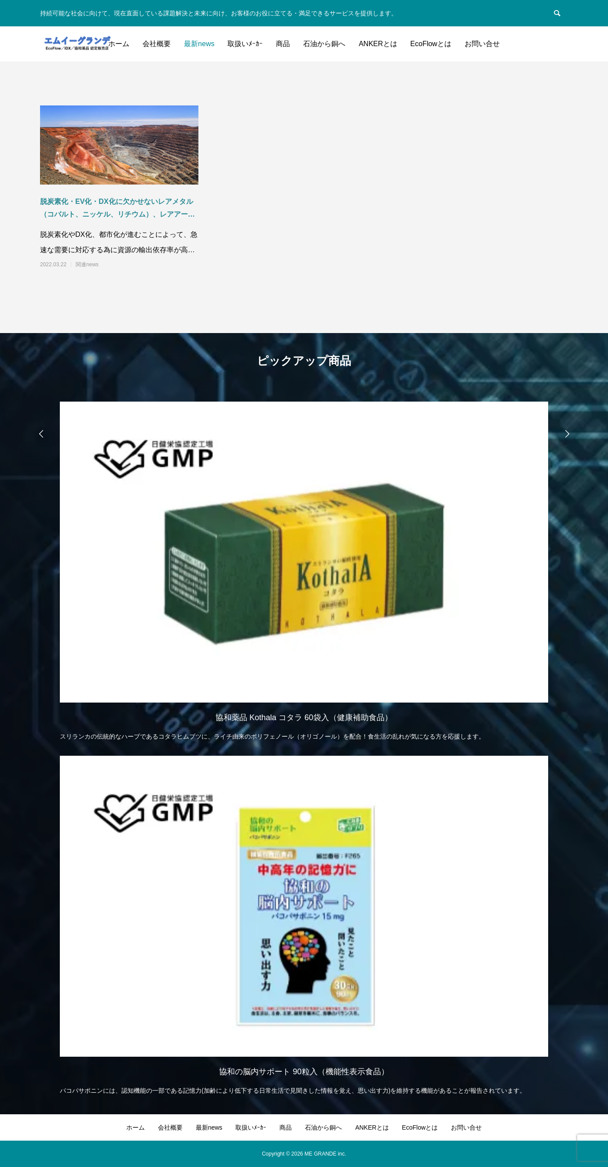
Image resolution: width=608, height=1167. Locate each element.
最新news (199, 43)
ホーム (118, 43)
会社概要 (157, 43)
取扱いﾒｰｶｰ (245, 43)
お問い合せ (482, 43)
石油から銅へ (324, 43)
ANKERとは (378, 43)
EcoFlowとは (430, 43)
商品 (283, 43)
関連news (87, 264)
